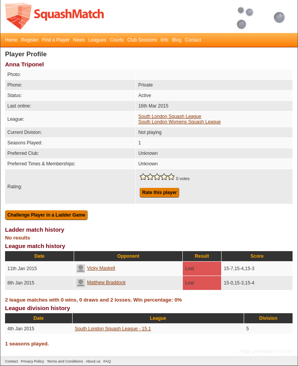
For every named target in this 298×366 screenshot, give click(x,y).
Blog (176, 40)
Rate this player (159, 192)
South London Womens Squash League (179, 122)
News (79, 40)
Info (164, 40)
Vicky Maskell (95, 268)
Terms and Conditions (65, 361)
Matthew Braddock (100, 282)
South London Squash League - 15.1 (113, 328)
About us (93, 361)
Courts (116, 40)
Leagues (97, 40)
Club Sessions (142, 40)
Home (11, 40)
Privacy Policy (32, 361)
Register (29, 40)
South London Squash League (169, 116)
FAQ (107, 361)
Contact (193, 40)
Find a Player (55, 40)
